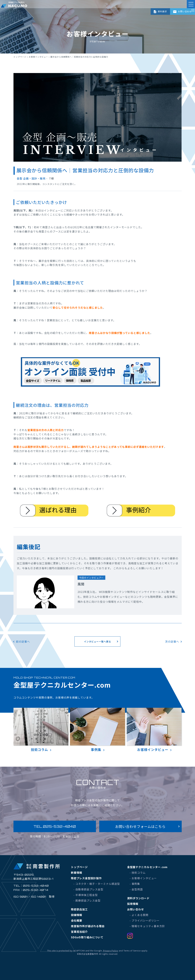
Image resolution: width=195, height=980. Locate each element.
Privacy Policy (110, 950)
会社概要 (76, 920)
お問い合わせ (182, 11)
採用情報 (132, 904)
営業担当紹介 (79, 932)
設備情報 (76, 915)
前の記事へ (23, 641)
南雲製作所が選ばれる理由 (87, 926)
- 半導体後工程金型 (85, 895)
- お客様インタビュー (143, 878)
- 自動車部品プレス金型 (88, 889)
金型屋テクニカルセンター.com (147, 867)
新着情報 (76, 872)
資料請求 (160, 11)
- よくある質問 (139, 915)
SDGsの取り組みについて (87, 937)
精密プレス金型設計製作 (86, 878)
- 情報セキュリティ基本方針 (147, 926)
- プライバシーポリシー (145, 920)
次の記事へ (172, 641)
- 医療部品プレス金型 (87, 900)
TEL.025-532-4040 (55, 826)
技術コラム (41, 730)
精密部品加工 (79, 909)
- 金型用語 (136, 889)
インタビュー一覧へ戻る (97, 641)
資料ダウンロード (138, 898)
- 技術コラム (138, 872)
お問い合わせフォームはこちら (140, 826)
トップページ (19, 56)
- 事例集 (135, 884)
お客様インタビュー (38, 56)
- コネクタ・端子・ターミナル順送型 (96, 884)
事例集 (97, 730)
